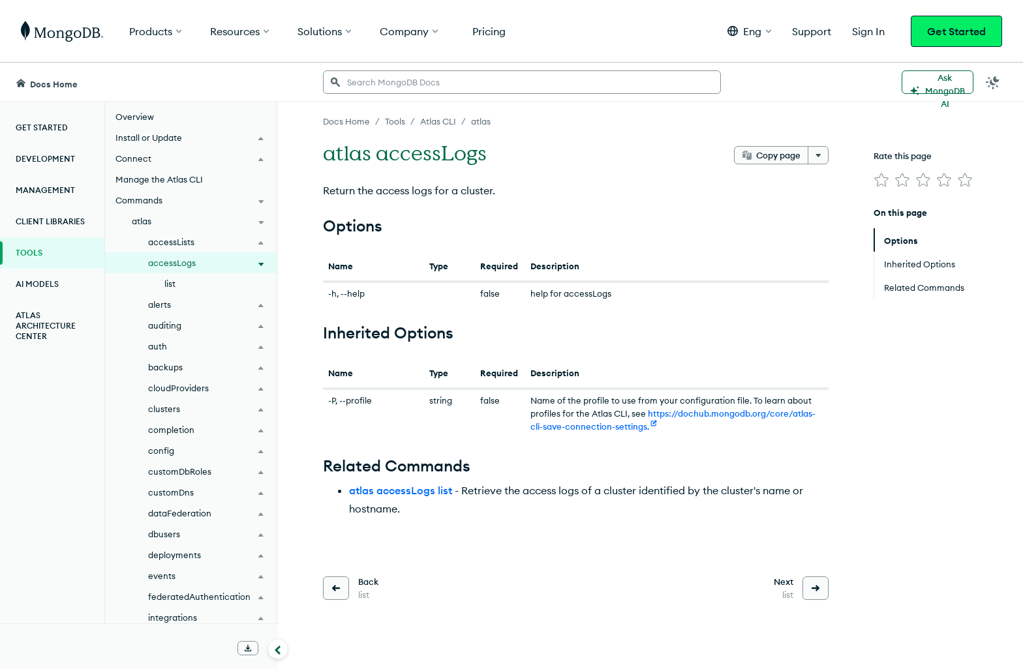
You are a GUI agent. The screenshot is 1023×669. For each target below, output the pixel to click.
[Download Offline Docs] (247, 648)
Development (45, 159)
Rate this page (903, 156)
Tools (29, 253)
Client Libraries (50, 221)
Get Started (956, 31)
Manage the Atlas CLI (159, 179)
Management (45, 190)
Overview (134, 117)
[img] (881, 180)
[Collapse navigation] (277, 648)
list (170, 283)
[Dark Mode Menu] (993, 82)
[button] (749, 31)
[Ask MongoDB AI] (937, 82)
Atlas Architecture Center (46, 325)
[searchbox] (522, 82)
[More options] (818, 155)
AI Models (37, 284)
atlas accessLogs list (400, 490)
